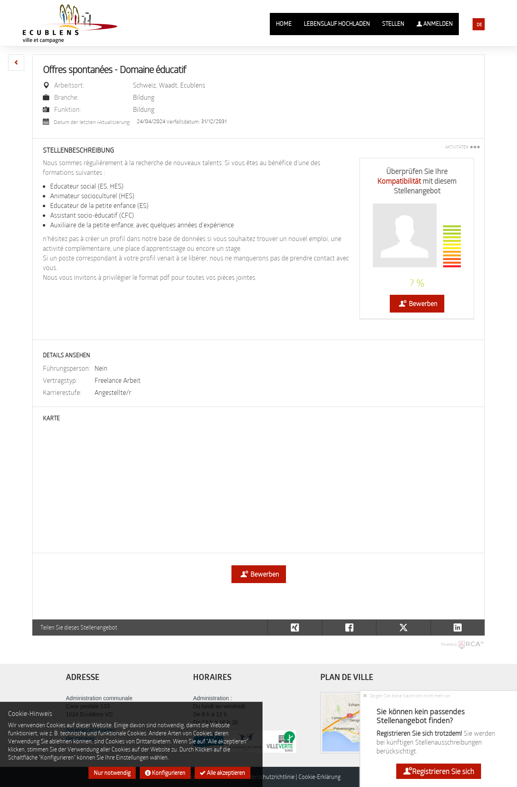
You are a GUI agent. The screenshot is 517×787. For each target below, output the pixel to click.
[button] (16, 63)
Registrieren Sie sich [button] (438, 771)
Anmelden (434, 24)
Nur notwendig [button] (112, 773)
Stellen (393, 23)
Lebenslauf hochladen (337, 23)
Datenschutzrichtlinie (269, 777)
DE (479, 24)
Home (284, 23)
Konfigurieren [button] (165, 773)
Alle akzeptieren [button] (222, 773)
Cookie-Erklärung (319, 777)
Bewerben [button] (417, 303)
